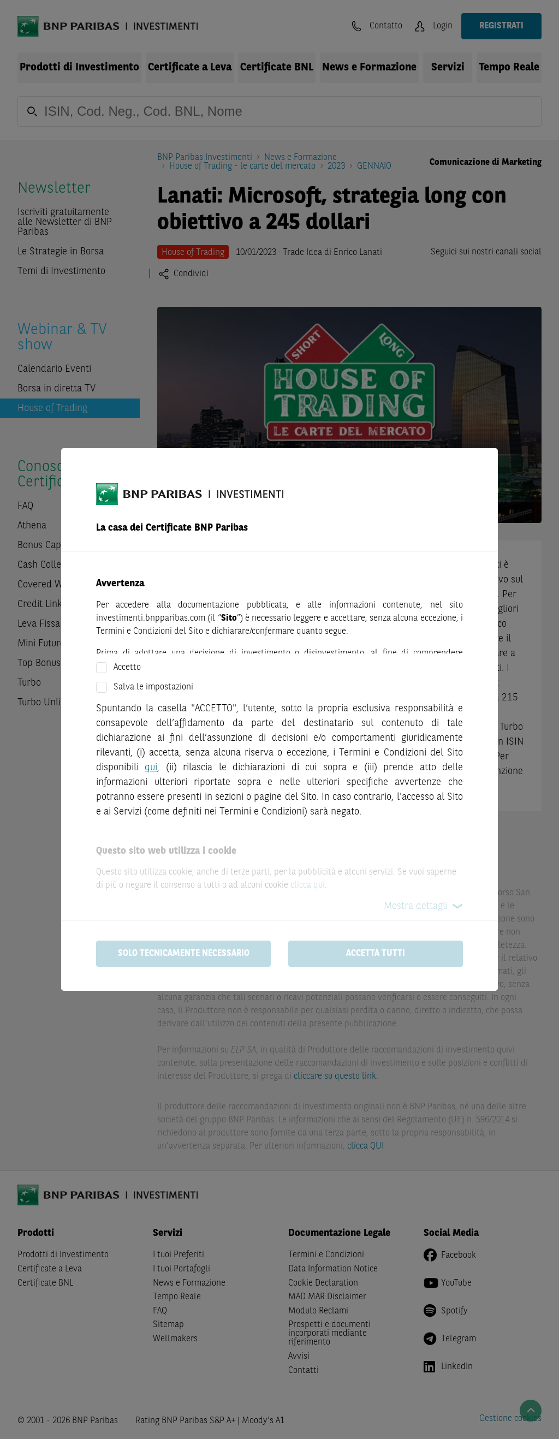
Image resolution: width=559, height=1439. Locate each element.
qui (151, 767)
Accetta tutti (375, 953)
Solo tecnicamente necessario (183, 953)
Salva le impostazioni (153, 687)
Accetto (127, 667)
